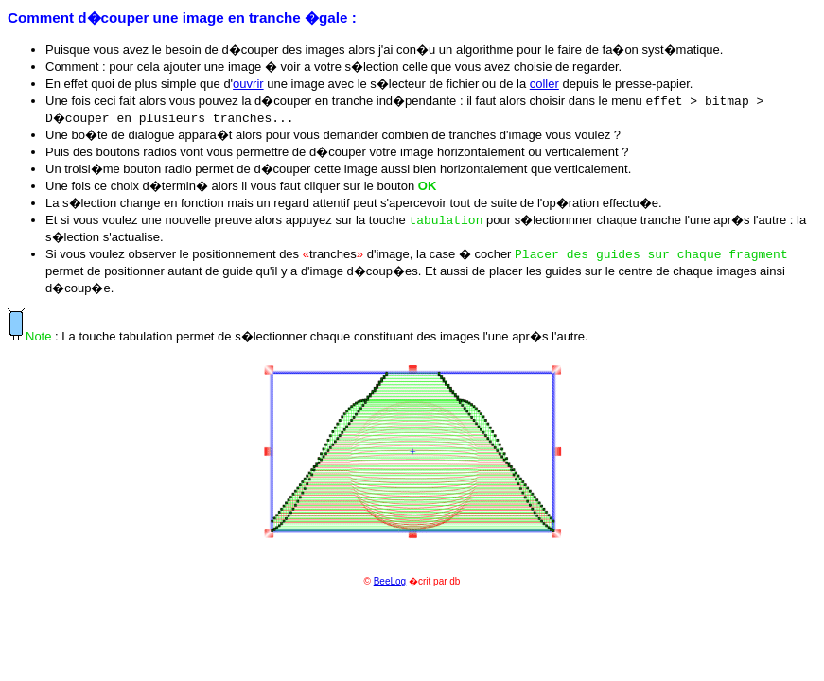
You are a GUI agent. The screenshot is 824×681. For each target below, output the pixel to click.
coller (544, 84)
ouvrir (248, 84)
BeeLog (390, 581)
